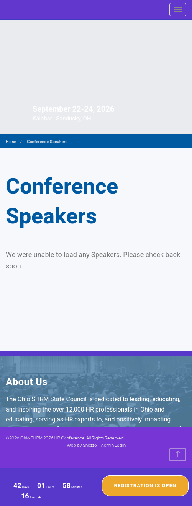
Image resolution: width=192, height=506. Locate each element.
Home (11, 142)
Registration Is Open (145, 485)
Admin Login (113, 445)
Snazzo (90, 445)
